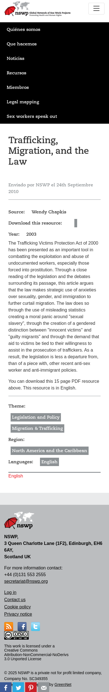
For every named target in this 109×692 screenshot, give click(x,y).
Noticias (15, 58)
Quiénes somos (23, 29)
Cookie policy (17, 607)
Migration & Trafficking (37, 428)
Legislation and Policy (36, 417)
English (49, 462)
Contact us (14, 599)
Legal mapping (23, 102)
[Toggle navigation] (96, 8)
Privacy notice (18, 614)
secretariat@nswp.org (26, 581)
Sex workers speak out (32, 116)
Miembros (18, 87)
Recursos (16, 73)
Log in (10, 592)
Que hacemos (22, 44)
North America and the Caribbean (49, 451)
